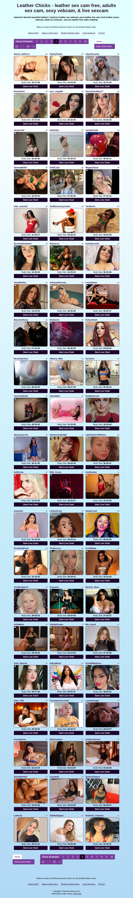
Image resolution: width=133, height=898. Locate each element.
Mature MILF (33, 33)
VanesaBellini (20, 167)
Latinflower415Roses (96, 435)
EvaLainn (54, 587)
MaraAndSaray (21, 320)
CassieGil (54, 777)
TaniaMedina (20, 282)
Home (99, 41)
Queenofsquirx (93, 777)
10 (85, 41)
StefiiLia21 (55, 167)
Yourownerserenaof (59, 700)
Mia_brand (91, 624)
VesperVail (19, 130)
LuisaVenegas (92, 700)
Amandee (18, 511)
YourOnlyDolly (21, 396)
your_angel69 (56, 91)
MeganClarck (92, 167)
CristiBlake (91, 548)
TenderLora (55, 548)
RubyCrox (55, 244)
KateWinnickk (92, 244)
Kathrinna (18, 472)
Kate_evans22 (21, 206)
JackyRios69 (92, 130)
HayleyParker (56, 54)
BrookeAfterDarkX (23, 244)
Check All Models (24, 41)
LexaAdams (91, 282)
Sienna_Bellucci (22, 54)
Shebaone (55, 320)
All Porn (101, 33)
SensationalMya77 (94, 91)
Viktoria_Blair (56, 358)
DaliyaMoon (55, 663)
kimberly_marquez (95, 815)
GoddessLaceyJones (60, 206)
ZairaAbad (55, 396)
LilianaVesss (56, 511)
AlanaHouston (92, 54)
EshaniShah (91, 320)
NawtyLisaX (91, 511)
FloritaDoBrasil (21, 548)
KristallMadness (93, 663)
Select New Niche (105, 46)
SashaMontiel (20, 777)
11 (17, 46)
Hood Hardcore (88, 33)
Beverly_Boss (92, 587)
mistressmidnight (58, 435)
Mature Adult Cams (50, 33)
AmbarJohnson (93, 739)
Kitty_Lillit (19, 700)
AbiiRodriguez (57, 815)
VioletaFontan (56, 624)
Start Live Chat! (30, 86)
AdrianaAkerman (58, 282)
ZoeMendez (91, 472)
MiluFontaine (56, 739)
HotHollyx (54, 130)
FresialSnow (20, 739)
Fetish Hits (77, 894)
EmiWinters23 (92, 396)
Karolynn (90, 358)
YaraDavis (90, 206)
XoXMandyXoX (21, 587)
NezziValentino (21, 358)
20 (28, 46)
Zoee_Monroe (20, 663)
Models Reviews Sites (70, 33)
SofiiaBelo (19, 624)
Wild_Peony (55, 472)
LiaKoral (18, 815)
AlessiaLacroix (21, 435)
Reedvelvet (19, 91)
